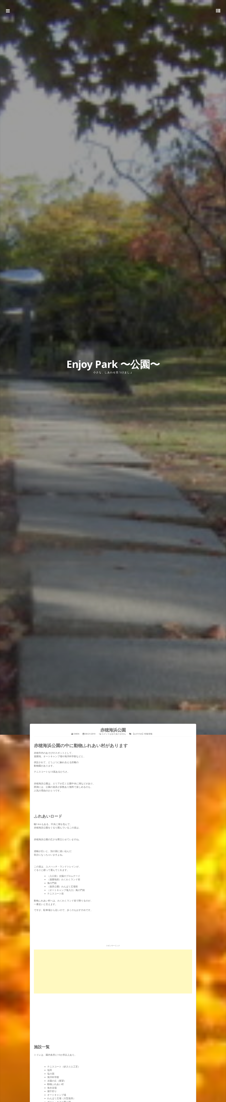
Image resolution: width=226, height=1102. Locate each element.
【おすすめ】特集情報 (142, 733)
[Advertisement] (113, 971)
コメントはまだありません (114, 733)
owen (76, 733)
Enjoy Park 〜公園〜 (113, 364)
